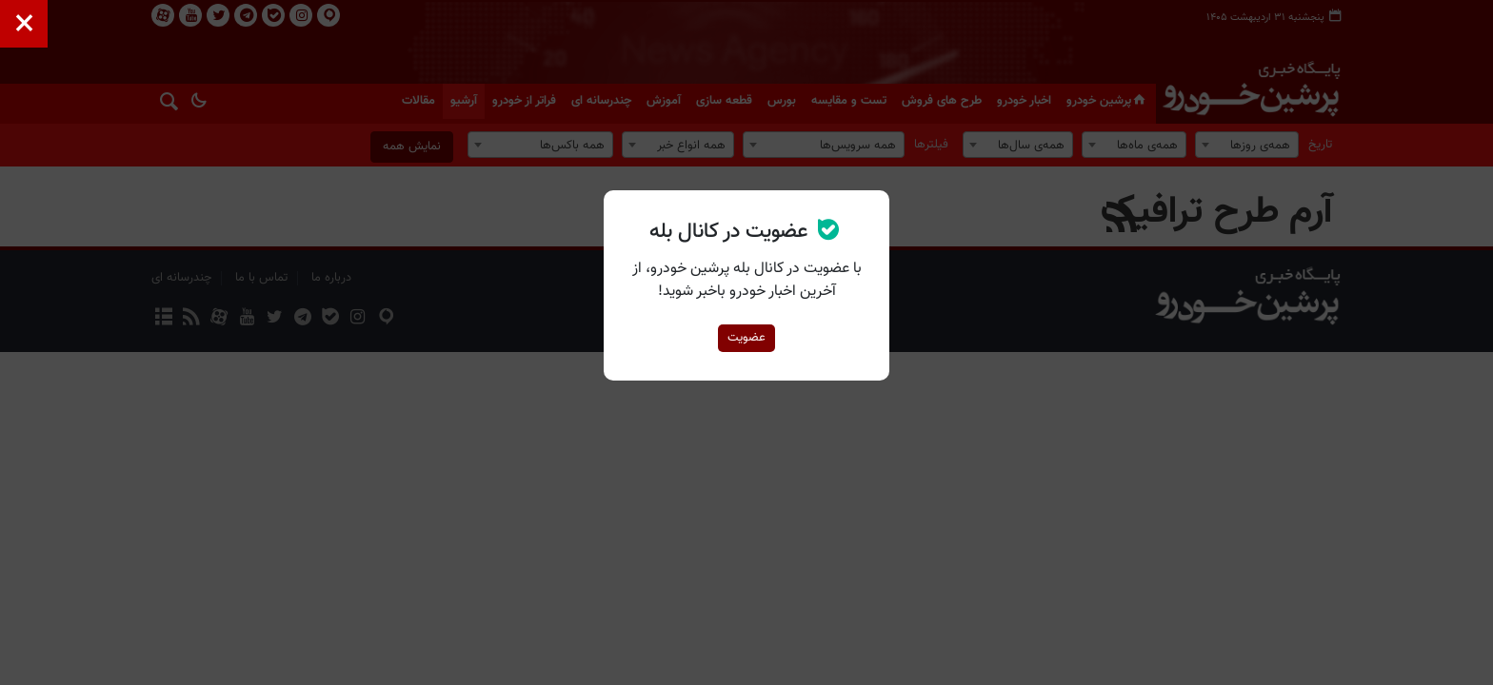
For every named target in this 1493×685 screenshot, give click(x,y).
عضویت (746, 337)
